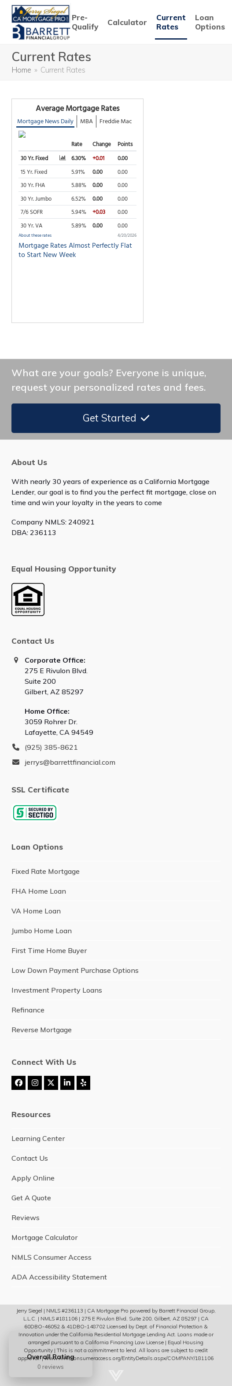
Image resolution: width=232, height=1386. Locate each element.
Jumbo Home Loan (41, 930)
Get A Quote (31, 1197)
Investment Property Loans (56, 990)
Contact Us (29, 1158)
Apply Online (33, 1177)
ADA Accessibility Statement (59, 1276)
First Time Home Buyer (49, 950)
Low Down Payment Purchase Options (75, 970)
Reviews (25, 1217)
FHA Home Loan (38, 891)
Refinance (27, 1009)
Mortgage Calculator (44, 1237)
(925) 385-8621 (51, 747)
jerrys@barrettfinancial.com (70, 762)
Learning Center (38, 1138)
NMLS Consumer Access (51, 1257)
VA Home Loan (36, 910)
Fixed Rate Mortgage (45, 871)
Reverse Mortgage (41, 1029)
